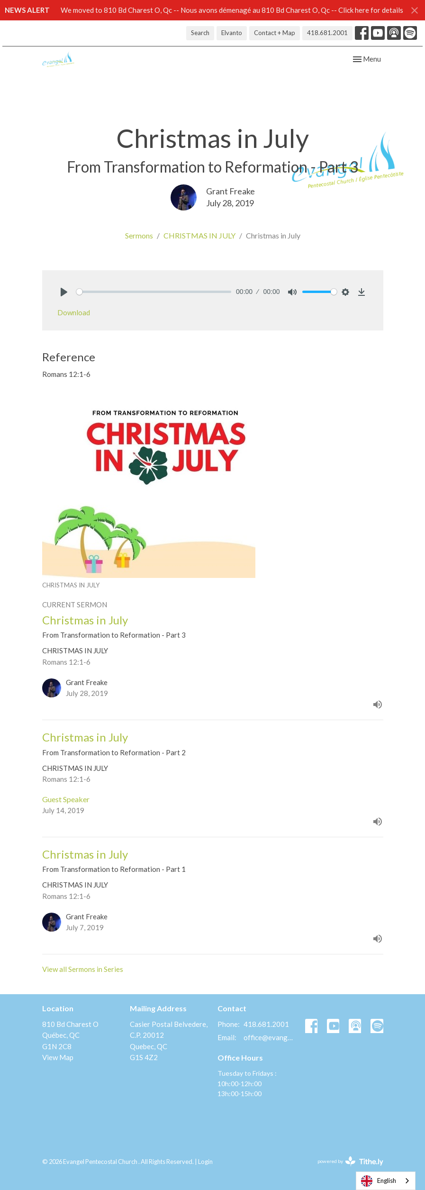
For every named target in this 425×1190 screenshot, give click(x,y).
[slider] (154, 291)
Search (200, 33)
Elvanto (231, 33)
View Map (57, 1057)
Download (73, 312)
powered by (350, 1161)
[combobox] (386, 1181)
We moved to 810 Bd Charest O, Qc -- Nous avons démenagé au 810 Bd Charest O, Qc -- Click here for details (232, 10)
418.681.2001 (327, 33)
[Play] (64, 292)
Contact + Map (274, 33)
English (378, 1181)
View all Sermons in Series (82, 969)
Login (205, 1161)
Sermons (139, 235)
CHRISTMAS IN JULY (199, 235)
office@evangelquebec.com (270, 1037)
